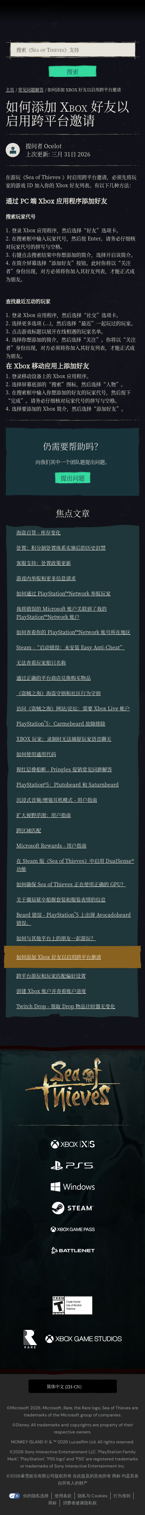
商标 (52, 1503)
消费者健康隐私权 (80, 1503)
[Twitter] (35, 1275)
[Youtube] (71, 1276)
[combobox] (72, 50)
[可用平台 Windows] (72, 1187)
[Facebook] (21, 1275)
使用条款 (63, 1496)
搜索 (73, 71)
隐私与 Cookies (92, 1496)
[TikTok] (107, 1276)
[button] (72, 1386)
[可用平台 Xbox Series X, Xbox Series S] (72, 1145)
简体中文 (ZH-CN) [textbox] (64, 1386)
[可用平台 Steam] (72, 1209)
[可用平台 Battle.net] (72, 1251)
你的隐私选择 (36, 1496)
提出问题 (73, 478)
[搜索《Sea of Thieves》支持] (73, 50)
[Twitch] (50, 1276)
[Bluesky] (122, 1276)
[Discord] (92, 1276)
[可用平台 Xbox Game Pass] (72, 1230)
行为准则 (121, 1496)
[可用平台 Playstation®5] (72, 1166)
